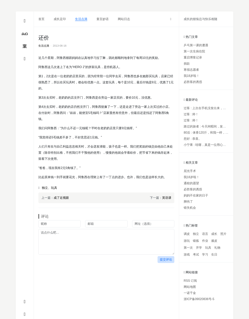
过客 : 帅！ (191, 114)
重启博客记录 (193, 57)
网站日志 (124, 19)
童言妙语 (102, 19)
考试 (196, 254)
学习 (205, 254)
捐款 (187, 63)
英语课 (166, 197)
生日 (214, 254)
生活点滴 (81, 19)
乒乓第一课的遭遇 (196, 45)
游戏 (187, 254)
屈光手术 (190, 171)
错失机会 (190, 207)
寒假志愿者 (191, 69)
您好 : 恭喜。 (192, 138)
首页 (41, 19)
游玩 (187, 240)
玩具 (54, 187)
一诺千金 (190, 293)
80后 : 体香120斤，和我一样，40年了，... (212, 132)
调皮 (187, 233)
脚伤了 (188, 201)
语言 (205, 233)
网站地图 (190, 286)
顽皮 (214, 240)
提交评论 (166, 259)
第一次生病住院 (194, 51)
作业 (205, 240)
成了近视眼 (61, 197)
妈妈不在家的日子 (196, 195)
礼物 (217, 247)
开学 (199, 247)
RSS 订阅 (190, 280)
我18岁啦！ (191, 75)
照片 (223, 233)
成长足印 (60, 19)
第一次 (188, 247)
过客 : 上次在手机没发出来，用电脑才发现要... (215, 108)
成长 (214, 233)
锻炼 (196, 240)
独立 (45, 187)
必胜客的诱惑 (193, 82)
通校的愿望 (191, 183)
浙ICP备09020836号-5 (199, 299)
